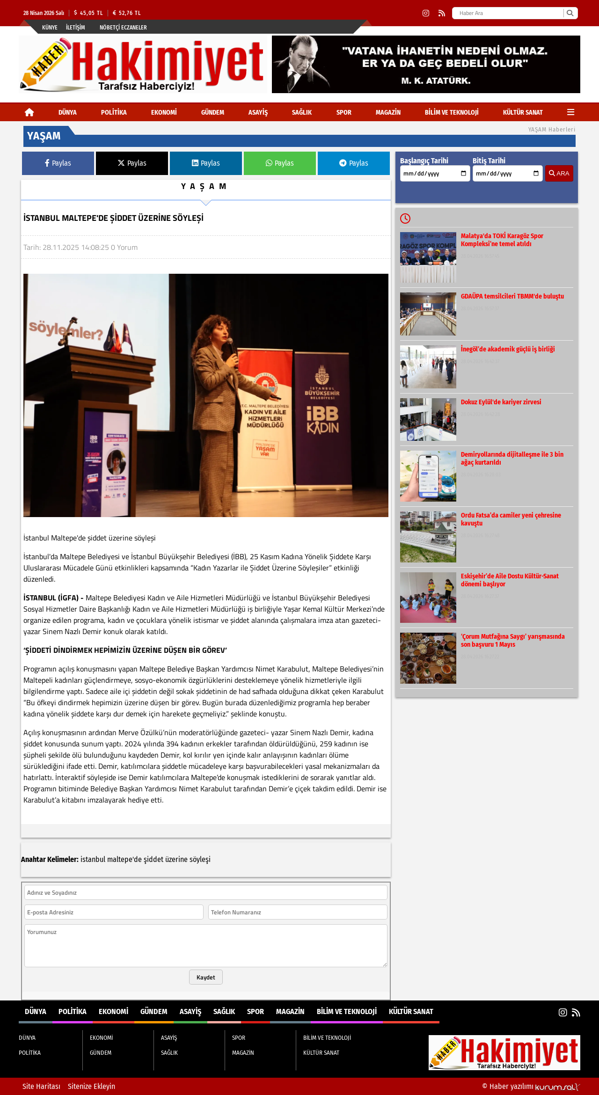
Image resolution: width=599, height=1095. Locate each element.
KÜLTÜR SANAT (523, 113)
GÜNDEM (212, 113)
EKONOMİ (164, 113)
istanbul (92, 859)
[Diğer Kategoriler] (570, 112)
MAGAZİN (388, 113)
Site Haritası (41, 1086)
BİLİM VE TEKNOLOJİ (452, 113)
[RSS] (441, 13)
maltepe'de (124, 859)
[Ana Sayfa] (29, 112)
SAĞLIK (302, 113)
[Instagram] (426, 13)
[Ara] (569, 13)
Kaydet (206, 977)
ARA (559, 173)
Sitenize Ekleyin (91, 1086)
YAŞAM (206, 186)
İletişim (75, 27)
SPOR (343, 113)
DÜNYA (67, 113)
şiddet (153, 859)
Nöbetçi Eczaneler (123, 27)
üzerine (176, 859)
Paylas (58, 163)
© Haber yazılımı (531, 1086)
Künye (50, 27)
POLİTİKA (114, 113)
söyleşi (200, 859)
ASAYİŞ (258, 113)
